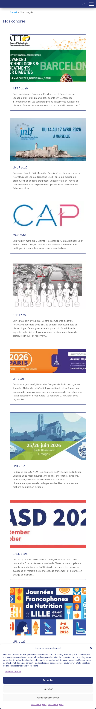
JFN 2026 (19, 641)
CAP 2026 (19, 235)
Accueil (13, 12)
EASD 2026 (20, 553)
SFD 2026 (19, 315)
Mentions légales (39, 704)
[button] (91, 648)
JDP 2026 (19, 466)
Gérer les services (13, 671)
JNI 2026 (19, 378)
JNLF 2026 (20, 167)
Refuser (48, 689)
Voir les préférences (48, 697)
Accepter (48, 680)
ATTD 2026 (20, 88)
